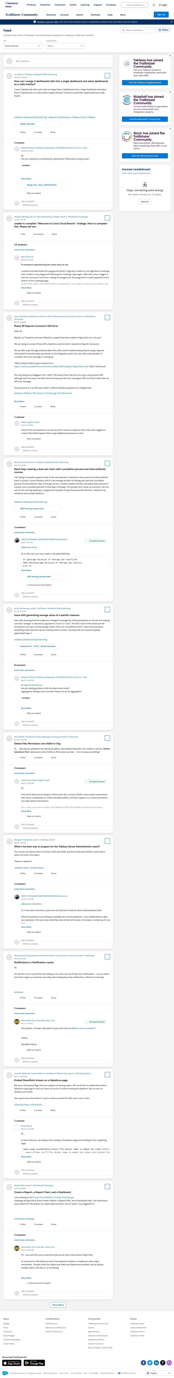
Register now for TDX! (48, 21)
